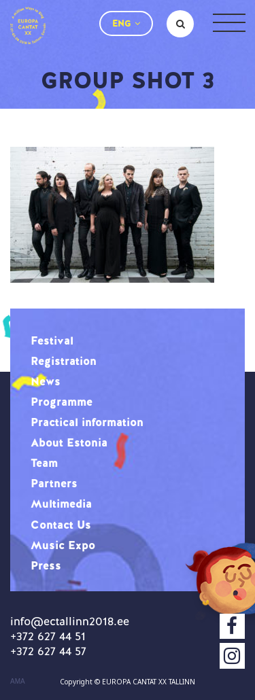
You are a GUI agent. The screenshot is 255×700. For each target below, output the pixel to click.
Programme (61, 401)
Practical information (87, 422)
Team (44, 462)
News (46, 381)
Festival (52, 340)
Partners (54, 483)
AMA (17, 681)
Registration (64, 360)
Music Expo (63, 545)
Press (46, 565)
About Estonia (69, 442)
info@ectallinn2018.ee (69, 621)
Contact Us (61, 524)
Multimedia (61, 503)
